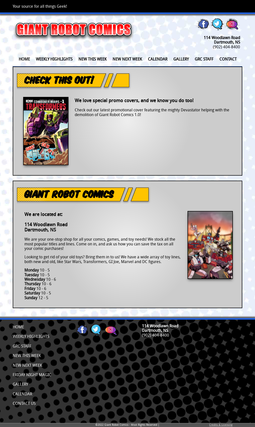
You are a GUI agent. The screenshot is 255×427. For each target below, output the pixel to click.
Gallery (181, 59)
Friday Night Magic (32, 374)
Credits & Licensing (221, 425)
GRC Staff (204, 59)
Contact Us (24, 403)
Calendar (157, 59)
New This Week (92, 59)
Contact (228, 59)
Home (24, 59)
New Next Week (127, 59)
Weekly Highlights (54, 59)
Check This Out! (59, 79)
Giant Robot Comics (68, 194)
